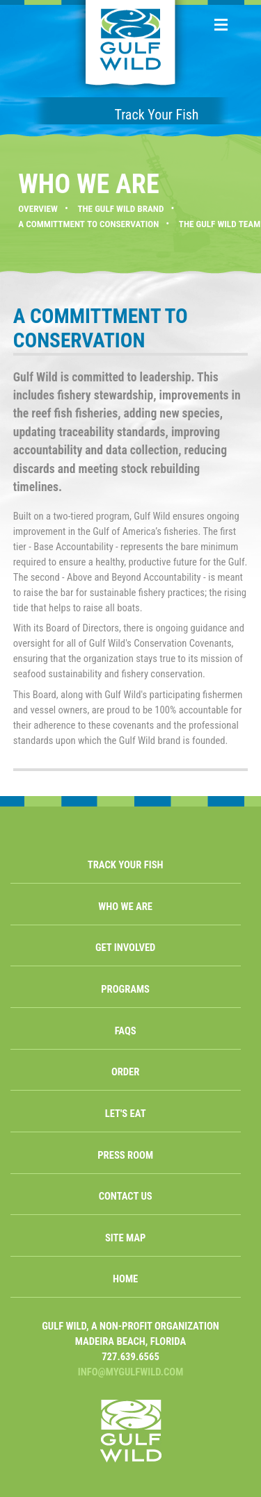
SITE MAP (125, 1238)
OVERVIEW (38, 209)
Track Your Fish (156, 114)
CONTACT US (125, 1196)
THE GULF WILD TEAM (219, 224)
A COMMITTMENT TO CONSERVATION (88, 224)
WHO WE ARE (125, 906)
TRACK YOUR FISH (126, 865)
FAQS (125, 1031)
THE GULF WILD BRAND (120, 209)
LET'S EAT (125, 1113)
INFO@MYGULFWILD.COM (131, 1372)
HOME (125, 1279)
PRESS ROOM (125, 1155)
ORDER (125, 1072)
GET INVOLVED (125, 947)
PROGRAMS (125, 989)
